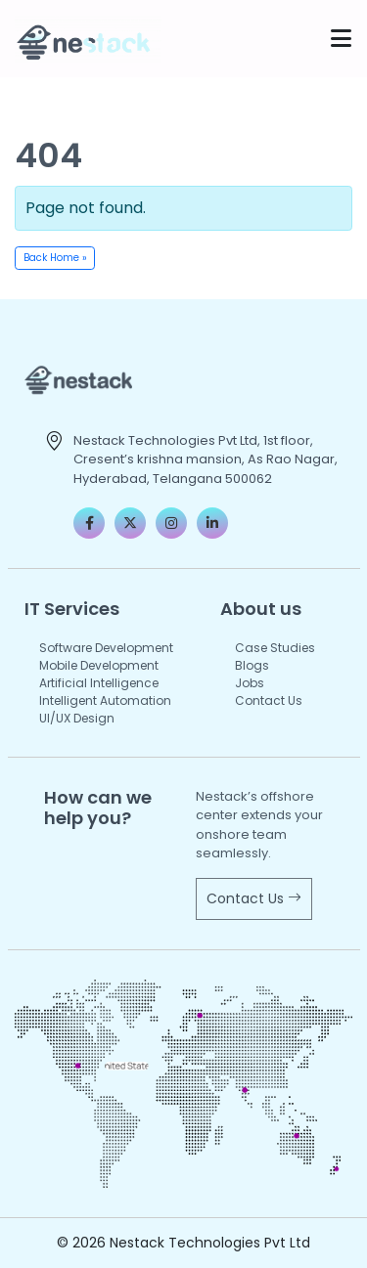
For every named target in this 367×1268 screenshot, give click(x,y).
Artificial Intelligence (99, 683)
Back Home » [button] (55, 257)
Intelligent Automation (105, 700)
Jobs (249, 683)
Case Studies (275, 647)
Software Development (106, 647)
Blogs (252, 665)
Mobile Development (99, 665)
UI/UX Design (77, 718)
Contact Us (268, 700)
